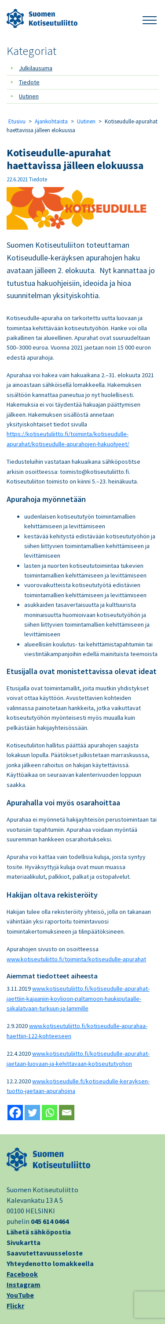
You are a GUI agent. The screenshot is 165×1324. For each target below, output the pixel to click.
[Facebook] (15, 1112)
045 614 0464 (50, 1221)
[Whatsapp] (49, 1112)
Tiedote (29, 82)
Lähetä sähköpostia (39, 1231)
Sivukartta (23, 1242)
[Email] (66, 1112)
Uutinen (29, 96)
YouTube (20, 1295)
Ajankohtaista (51, 121)
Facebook (22, 1274)
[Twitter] (32, 1112)
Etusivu (17, 121)
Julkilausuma (35, 68)
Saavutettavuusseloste (45, 1252)
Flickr (15, 1305)
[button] (149, 19)
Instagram (23, 1284)
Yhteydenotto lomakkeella (50, 1263)
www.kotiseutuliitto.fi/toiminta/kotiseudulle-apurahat (76, 959)
